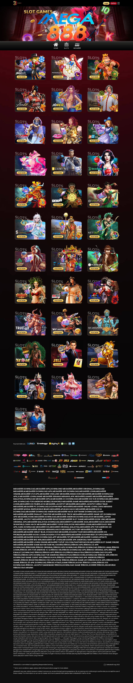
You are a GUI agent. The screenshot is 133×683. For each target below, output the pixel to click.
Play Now (21, 77)
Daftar (113, 3)
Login (106, 3)
